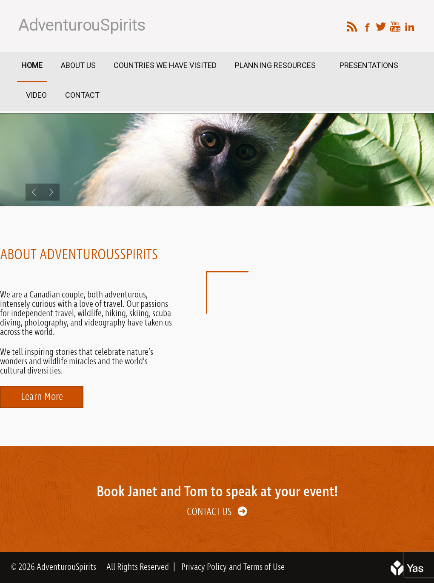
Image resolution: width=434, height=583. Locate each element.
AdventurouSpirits (82, 25)
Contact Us (209, 512)
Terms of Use (264, 567)
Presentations (369, 65)
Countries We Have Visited (165, 65)
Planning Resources (276, 65)
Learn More (42, 397)
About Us (78, 65)
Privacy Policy (204, 567)
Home (32, 65)
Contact (82, 95)
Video (36, 95)
